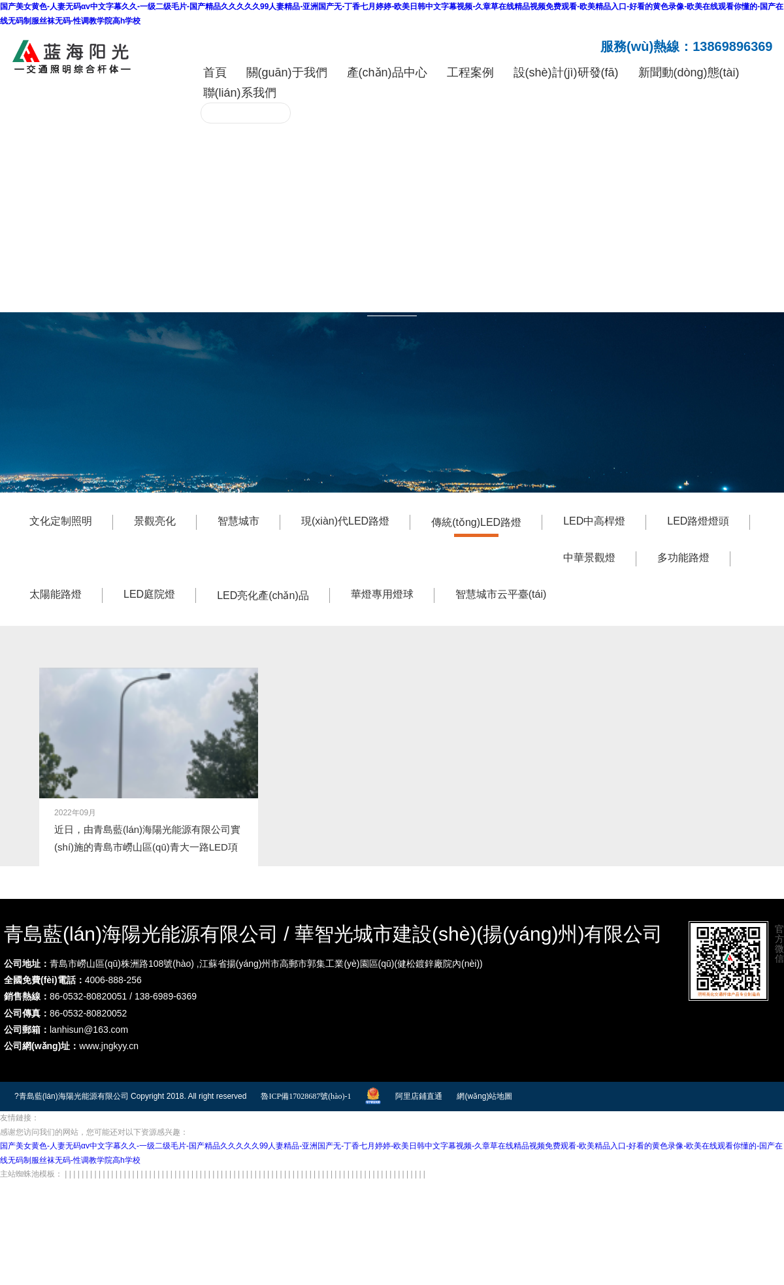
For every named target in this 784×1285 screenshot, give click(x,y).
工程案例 (470, 72)
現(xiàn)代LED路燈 (345, 518)
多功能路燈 (683, 555)
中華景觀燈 (589, 555)
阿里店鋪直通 (418, 1093)
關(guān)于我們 (286, 72)
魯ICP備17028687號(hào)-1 (306, 1093)
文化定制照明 (60, 518)
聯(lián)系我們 (239, 92)
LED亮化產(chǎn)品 (263, 592)
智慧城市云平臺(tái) (501, 591)
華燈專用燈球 (382, 591)
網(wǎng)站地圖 (484, 1093)
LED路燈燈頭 (698, 518)
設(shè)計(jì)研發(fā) (566, 72)
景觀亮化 (155, 518)
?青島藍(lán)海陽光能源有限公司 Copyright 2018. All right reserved (130, 1093)
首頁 (215, 72)
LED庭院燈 (149, 591)
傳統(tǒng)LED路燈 (476, 519)
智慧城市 (238, 518)
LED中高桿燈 (594, 518)
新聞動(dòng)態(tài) (689, 72)
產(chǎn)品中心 (387, 72)
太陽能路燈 (55, 591)
